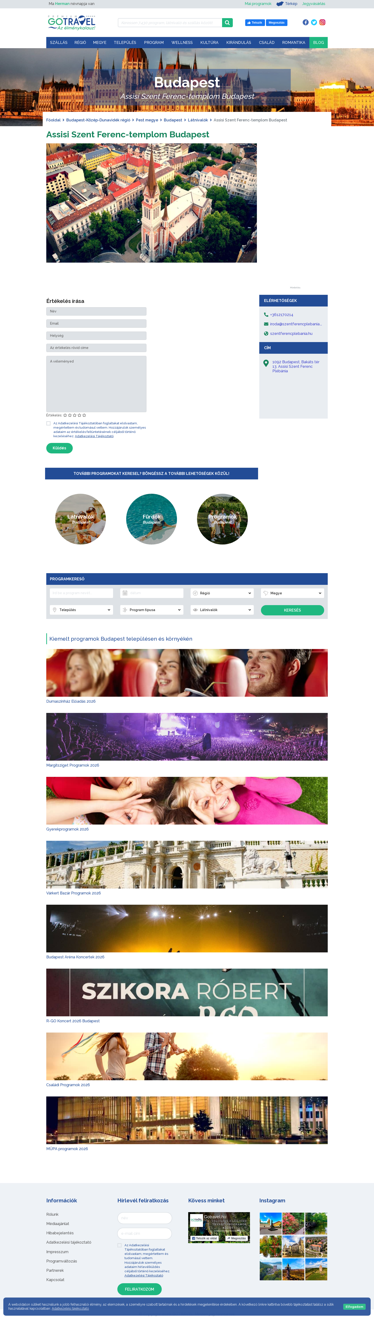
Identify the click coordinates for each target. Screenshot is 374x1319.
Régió (80, 42)
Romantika (293, 42)
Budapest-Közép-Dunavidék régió (98, 120)
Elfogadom (354, 1307)
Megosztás (236, 1238)
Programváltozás (61, 1261)
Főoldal (53, 120)
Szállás (59, 42)
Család (267, 42)
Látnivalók (198, 120)
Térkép (286, 3)
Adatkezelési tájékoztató (68, 1242)
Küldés (59, 448)
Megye (99, 42)
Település (125, 42)
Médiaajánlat (57, 1223)
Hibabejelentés (60, 1233)
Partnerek (55, 1270)
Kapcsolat (55, 1279)
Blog (318, 42)
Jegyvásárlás (313, 3)
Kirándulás (238, 42)
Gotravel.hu (215, 1217)
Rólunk (52, 1214)
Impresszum (57, 1252)
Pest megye (147, 120)
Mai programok (258, 3)
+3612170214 (281, 314)
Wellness (182, 42)
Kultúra (209, 42)
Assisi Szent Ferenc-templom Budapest (136, 134)
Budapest (173, 120)
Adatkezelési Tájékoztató (94, 436)
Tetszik (204, 1238)
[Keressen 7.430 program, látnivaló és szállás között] (170, 22)
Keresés (292, 610)
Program (154, 42)
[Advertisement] (295, 214)
